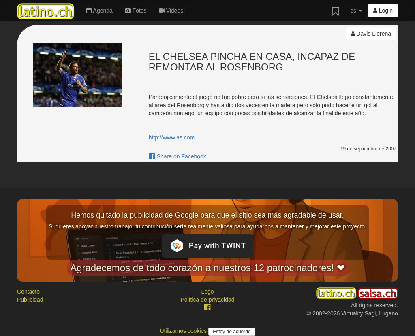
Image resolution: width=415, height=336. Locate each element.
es (356, 10)
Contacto (28, 291)
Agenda (99, 10)
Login (383, 10)
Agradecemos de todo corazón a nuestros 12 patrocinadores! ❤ (207, 267)
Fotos (136, 10)
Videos (171, 10)
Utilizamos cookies (184, 331)
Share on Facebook (177, 156)
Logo (207, 291)
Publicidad (30, 299)
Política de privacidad (207, 299)
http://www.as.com (172, 137)
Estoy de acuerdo (231, 331)
